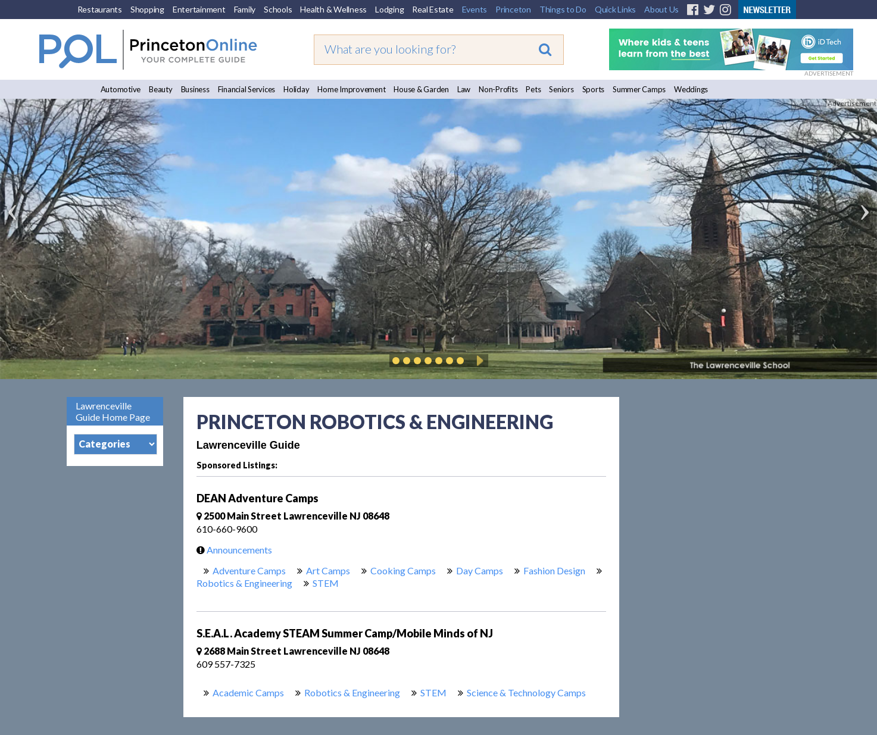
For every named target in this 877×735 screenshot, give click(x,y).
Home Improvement (351, 89)
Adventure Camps (249, 570)
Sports (593, 89)
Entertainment (199, 9)
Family (245, 9)
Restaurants (99, 9)
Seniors (561, 89)
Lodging (389, 9)
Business (195, 89)
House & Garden (421, 89)
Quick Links (615, 9)
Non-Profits (498, 89)
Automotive (121, 89)
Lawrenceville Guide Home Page (113, 411)
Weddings (691, 89)
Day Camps (479, 570)
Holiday (296, 89)
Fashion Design (554, 570)
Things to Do (562, 9)
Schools (278, 9)
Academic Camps (248, 692)
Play (478, 360)
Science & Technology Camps (526, 692)
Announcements (231, 549)
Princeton (513, 9)
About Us (661, 9)
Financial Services (247, 89)
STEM (326, 583)
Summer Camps (639, 89)
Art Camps (328, 570)
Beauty (161, 89)
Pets (533, 89)
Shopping (147, 9)
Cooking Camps (403, 570)
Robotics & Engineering (244, 583)
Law (463, 89)
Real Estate (432, 9)
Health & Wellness (333, 9)
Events (475, 9)
